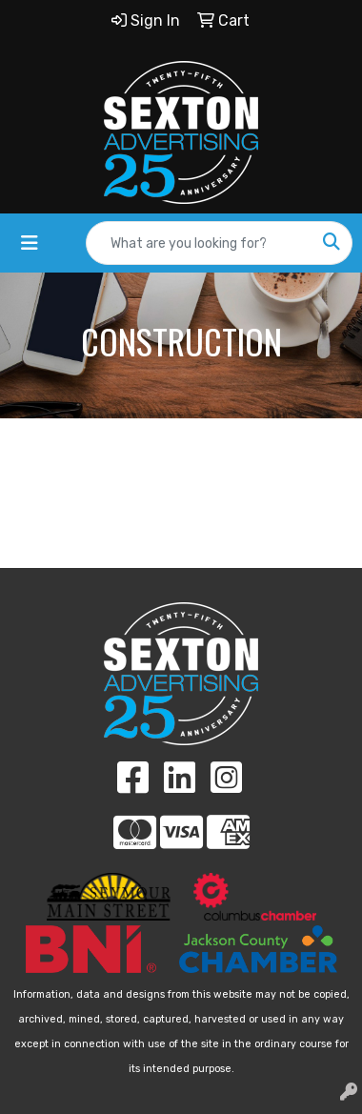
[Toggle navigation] (30, 243)
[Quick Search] (199, 243)
